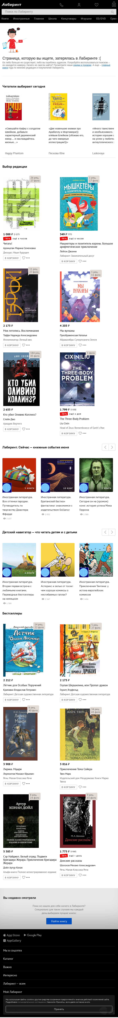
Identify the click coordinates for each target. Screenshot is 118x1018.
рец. (35, 177)
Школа (53, 18)
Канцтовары (68, 18)
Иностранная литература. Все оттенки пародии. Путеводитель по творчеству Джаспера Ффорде (17, 506)
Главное (39, 18)
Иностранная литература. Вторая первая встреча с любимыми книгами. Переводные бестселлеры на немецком (18, 590)
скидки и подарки (82, 65)
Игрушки (86, 18)
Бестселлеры (12, 613)
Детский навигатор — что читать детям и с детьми (39, 532)
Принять (59, 1009)
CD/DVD (101, 18)
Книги (5, 18)
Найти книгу (59, 921)
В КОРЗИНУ (12, 258)
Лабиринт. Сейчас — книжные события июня (35, 447)
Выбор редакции (14, 166)
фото (35, 180)
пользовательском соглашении (32, 1002)
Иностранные (21, 18)
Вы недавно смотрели (19, 898)
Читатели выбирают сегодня (23, 86)
